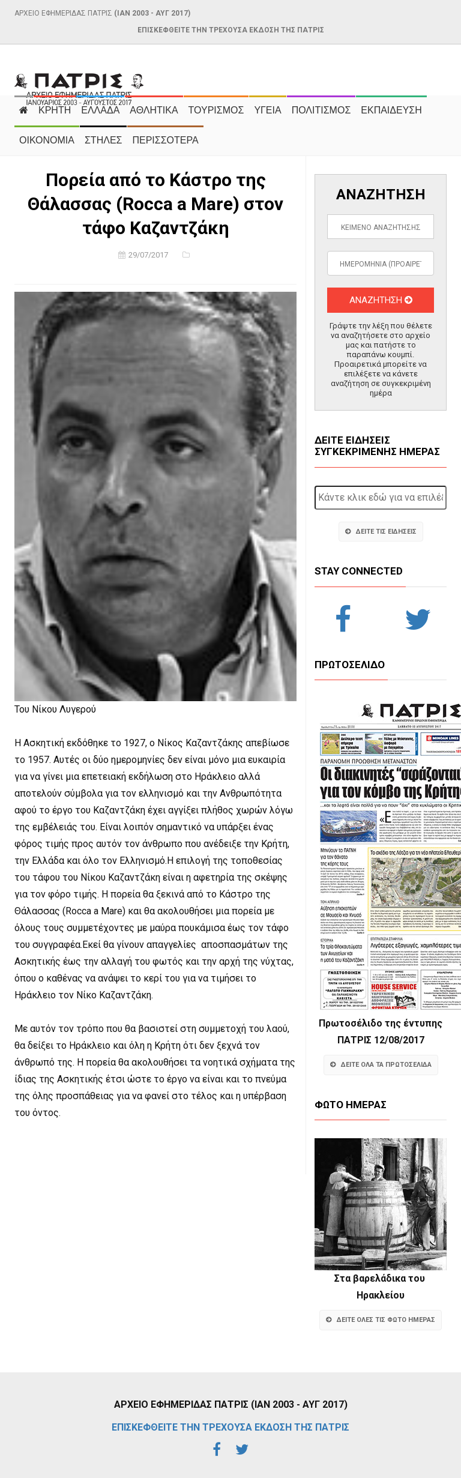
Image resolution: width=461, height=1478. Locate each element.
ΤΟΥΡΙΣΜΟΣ (216, 110)
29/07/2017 (148, 254)
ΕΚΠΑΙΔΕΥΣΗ (391, 110)
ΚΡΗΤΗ (54, 110)
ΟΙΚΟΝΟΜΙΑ (46, 140)
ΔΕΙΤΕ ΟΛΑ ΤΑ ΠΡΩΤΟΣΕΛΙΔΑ (381, 1065)
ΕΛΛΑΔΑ (100, 110)
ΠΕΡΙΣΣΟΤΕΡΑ (165, 140)
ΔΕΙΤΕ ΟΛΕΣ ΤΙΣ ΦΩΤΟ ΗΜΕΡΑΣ (380, 1320)
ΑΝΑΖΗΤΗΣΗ (380, 300)
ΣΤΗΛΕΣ (103, 140)
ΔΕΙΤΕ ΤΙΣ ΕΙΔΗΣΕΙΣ (381, 531)
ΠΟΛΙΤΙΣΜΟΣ (321, 110)
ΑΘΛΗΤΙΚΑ (154, 110)
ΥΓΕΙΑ (267, 110)
